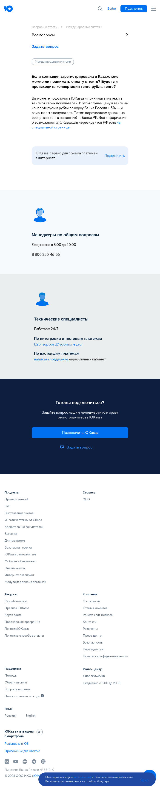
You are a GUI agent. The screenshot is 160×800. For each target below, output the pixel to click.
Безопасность (93, 642)
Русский (10, 715)
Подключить (114, 156)
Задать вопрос (45, 46)
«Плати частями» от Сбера (23, 520)
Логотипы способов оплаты (24, 635)
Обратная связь (16, 682)
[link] (111, 8)
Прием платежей (16, 499)
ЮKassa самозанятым (20, 554)
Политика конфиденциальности (105, 656)
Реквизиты (90, 628)
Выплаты (11, 533)
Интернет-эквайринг (19, 575)
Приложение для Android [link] (22, 751)
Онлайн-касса (15, 568)
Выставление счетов (19, 513)
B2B (7, 506)
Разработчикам (16, 601)
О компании (91, 601)
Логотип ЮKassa (17, 628)
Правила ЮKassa (17, 608)
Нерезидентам (93, 649)
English (31, 715)
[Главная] (8, 9)
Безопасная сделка (18, 547)
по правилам (82, 777)
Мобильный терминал (20, 561)
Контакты (90, 622)
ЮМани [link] (39, 776)
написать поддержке (51, 359)
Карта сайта (13, 615)
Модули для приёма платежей (25, 582)
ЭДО (86, 499)
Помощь (11, 675)
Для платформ (15, 540)
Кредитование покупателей (24, 527)
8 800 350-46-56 (94, 676)
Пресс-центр (92, 635)
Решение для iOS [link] (17, 743)
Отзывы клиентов (95, 608)
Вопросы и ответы (17, 689)
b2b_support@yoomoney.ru (57, 344)
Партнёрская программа (22, 622)
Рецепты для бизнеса (98, 615)
